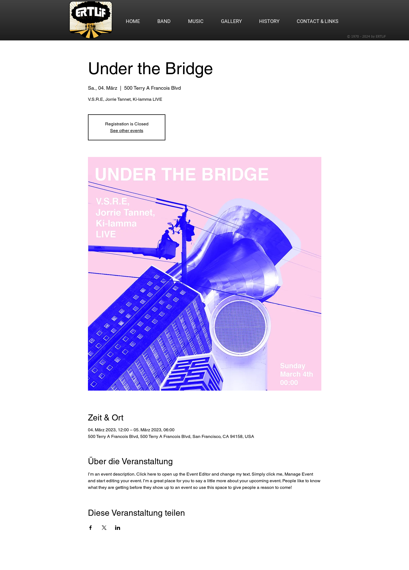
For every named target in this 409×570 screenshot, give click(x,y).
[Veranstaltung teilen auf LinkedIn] (117, 527)
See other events (126, 130)
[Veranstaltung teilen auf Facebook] (90, 527)
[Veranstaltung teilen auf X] (104, 527)
